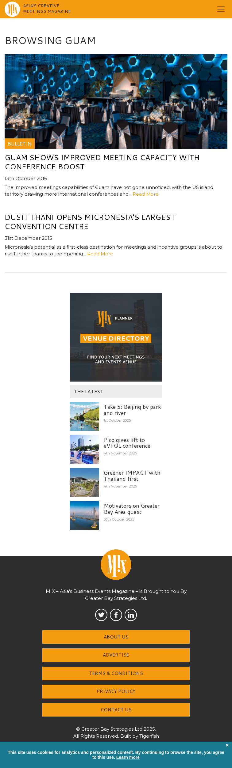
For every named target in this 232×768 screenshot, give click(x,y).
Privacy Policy (116, 691)
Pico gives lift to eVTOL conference (127, 443)
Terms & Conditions (116, 673)
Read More (146, 194)
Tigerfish (149, 736)
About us (116, 637)
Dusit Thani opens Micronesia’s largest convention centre (90, 222)
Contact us (116, 709)
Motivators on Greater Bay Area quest (132, 509)
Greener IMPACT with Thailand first (132, 476)
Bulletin (20, 143)
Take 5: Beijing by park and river (132, 410)
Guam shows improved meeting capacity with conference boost (102, 162)
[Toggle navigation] (221, 9)
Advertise (116, 655)
